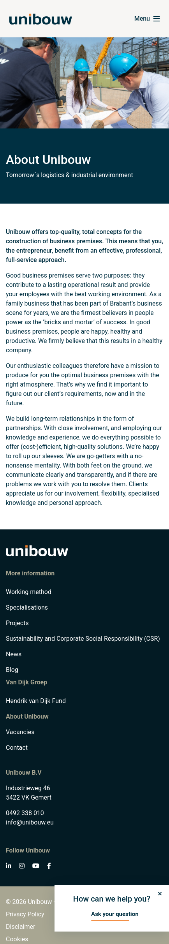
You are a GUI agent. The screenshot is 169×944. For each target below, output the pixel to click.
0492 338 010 (25, 813)
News (13, 654)
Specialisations (27, 607)
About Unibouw (27, 716)
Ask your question (115, 914)
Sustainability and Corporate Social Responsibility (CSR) (83, 638)
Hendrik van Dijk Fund (36, 701)
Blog (12, 669)
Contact (17, 747)
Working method (28, 592)
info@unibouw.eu (30, 822)
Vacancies (20, 732)
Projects (17, 623)
